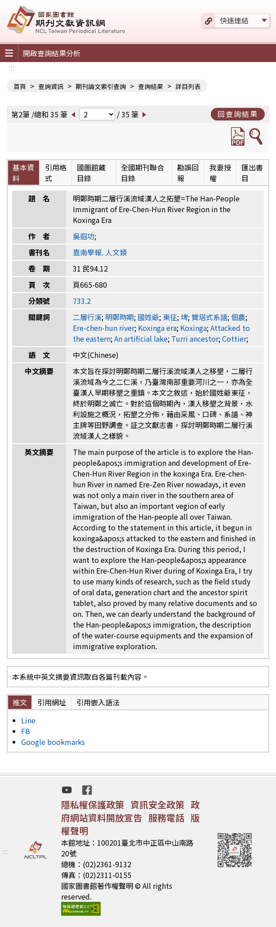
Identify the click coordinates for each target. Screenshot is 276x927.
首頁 (19, 86)
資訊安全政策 (157, 804)
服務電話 (166, 817)
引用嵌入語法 (98, 702)
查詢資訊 (50, 86)
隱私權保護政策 (92, 804)
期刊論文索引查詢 (101, 86)
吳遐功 (83, 236)
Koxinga (193, 327)
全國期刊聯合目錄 (142, 172)
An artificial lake (141, 338)
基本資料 (23, 172)
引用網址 (51, 702)
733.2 (82, 300)
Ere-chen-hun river (103, 327)
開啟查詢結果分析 (51, 53)
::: (11, 67)
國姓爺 (148, 317)
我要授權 (220, 172)
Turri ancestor (194, 338)
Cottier (234, 338)
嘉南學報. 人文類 (100, 252)
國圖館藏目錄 (91, 172)
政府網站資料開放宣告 (130, 811)
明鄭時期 (119, 317)
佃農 (238, 317)
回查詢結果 (238, 113)
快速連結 (234, 20)
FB (25, 731)
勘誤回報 (188, 172)
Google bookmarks (53, 741)
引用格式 (56, 172)
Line (28, 720)
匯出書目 (252, 172)
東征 (170, 317)
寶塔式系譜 (209, 317)
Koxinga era (157, 327)
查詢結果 (150, 86)
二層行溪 (87, 317)
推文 (20, 702)
